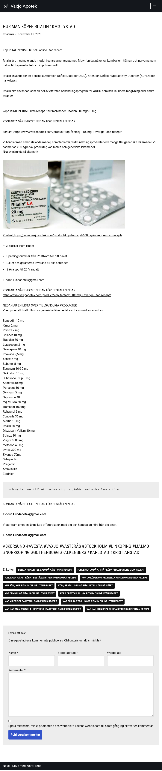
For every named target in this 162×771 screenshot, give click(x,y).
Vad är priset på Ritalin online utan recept (31, 602)
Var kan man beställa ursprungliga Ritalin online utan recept (43, 610)
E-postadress (68, 654)
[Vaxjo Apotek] (20, 6)
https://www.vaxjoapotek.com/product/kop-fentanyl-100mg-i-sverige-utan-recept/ (57, 295)
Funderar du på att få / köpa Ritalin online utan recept (111, 571)
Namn (13, 654)
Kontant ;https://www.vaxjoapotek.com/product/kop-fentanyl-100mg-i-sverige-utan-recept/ (62, 235)
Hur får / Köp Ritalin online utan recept (29, 586)
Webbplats (114, 654)
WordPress (33, 767)
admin (10, 34)
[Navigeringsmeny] (154, 6)
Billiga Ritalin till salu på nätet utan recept (45, 571)
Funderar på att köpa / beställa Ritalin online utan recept (40, 579)
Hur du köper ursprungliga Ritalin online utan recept (114, 579)
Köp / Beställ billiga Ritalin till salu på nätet (85, 586)
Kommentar (16, 671)
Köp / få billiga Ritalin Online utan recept (29, 594)
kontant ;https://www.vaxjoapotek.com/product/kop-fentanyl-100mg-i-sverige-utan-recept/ (62, 132)
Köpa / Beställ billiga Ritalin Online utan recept (89, 594)
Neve (6, 767)
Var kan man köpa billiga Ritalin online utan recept (118, 610)
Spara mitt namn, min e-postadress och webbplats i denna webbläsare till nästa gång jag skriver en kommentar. (80, 727)
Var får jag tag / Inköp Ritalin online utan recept (93, 602)
